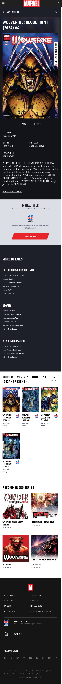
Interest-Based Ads (24, 677)
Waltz (4, 423)
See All (54, 378)
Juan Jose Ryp (36, 145)
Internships (9, 611)
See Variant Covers (12, 191)
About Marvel (10, 595)
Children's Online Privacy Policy (30, 674)
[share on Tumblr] (24, 658)
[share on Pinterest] (43, 658)
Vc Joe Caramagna (16, 325)
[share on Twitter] (11, 658)
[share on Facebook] (5, 658)
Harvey (5, 425)
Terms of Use (13, 671)
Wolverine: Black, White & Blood (13, 523)
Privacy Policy (25, 671)
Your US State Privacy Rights (42, 671)
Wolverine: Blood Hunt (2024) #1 (7, 464)
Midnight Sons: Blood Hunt (42, 522)
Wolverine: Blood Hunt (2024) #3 (26, 418)
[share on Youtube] (30, 658)
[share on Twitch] (49, 658)
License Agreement (50, 674)
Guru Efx (13, 322)
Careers (7, 606)
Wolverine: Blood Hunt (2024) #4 (7, 418)
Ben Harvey (8, 155)
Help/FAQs (8, 601)
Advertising (35, 595)
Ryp (8, 423)
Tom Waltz (8, 145)
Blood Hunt (36, 564)
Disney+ (34, 601)
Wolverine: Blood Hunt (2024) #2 (46, 418)
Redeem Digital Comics (40, 611)
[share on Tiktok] (55, 658)
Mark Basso (12, 329)
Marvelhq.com (36, 606)
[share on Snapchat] (36, 658)
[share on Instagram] (18, 658)
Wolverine (7, 564)
